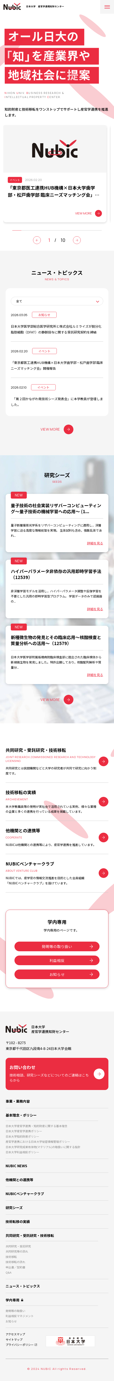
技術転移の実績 (18, 1221)
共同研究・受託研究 (18, 1246)
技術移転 (11, 1257)
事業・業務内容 (18, 1101)
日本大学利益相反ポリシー (22, 1152)
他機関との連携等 (19, 1179)
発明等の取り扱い (57, 946)
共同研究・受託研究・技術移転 (30, 1235)
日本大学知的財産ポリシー (22, 1136)
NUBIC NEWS (16, 1165)
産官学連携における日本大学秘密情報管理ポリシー (38, 1142)
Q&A (8, 1272)
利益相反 (57, 960)
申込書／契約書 (15, 1267)
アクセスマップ (15, 1334)
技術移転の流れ (15, 1262)
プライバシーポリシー (20, 1345)
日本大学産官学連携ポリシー (24, 1131)
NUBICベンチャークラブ (25, 1193)
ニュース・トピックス (23, 1286)
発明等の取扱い (15, 1311)
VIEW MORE (57, 429)
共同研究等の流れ (17, 1251)
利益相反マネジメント (20, 1316)
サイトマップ (14, 1339)
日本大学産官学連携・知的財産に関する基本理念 (36, 1126)
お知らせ (57, 974)
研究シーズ (14, 1207)
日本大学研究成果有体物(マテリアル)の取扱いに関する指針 (43, 1147)
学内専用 (12, 1300)
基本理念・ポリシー (21, 1115)
